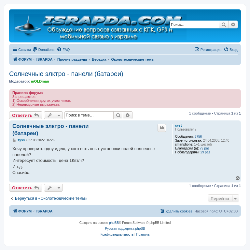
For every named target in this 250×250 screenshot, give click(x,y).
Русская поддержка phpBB (125, 228)
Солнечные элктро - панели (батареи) (66, 73)
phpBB (114, 223)
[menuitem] (44, 50)
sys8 (178, 125)
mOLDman (40, 81)
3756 (198, 136)
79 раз (205, 148)
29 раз (205, 152)
